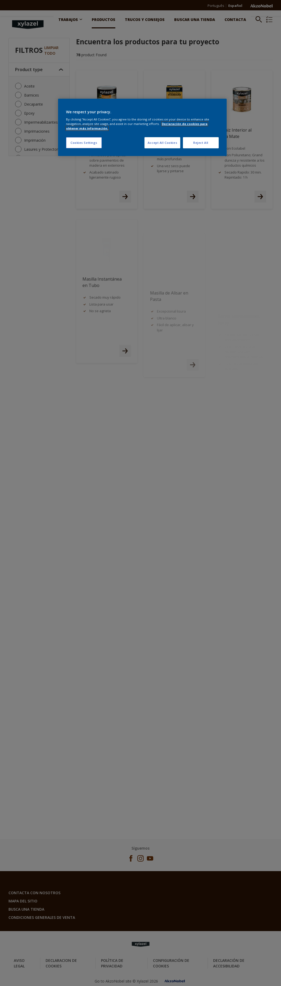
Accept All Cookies (162, 143)
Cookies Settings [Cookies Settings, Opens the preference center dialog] (84, 143)
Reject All (200, 143)
